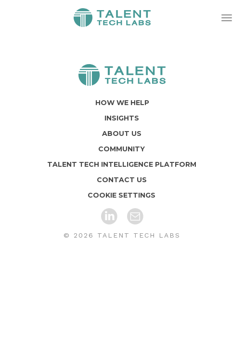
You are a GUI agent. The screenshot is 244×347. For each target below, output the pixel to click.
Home (112, 17)
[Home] (122, 75)
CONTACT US (122, 179)
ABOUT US (121, 133)
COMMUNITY (121, 149)
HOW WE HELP (122, 102)
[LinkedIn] (109, 216)
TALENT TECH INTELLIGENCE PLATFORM (121, 164)
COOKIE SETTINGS (121, 195)
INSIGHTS (121, 118)
